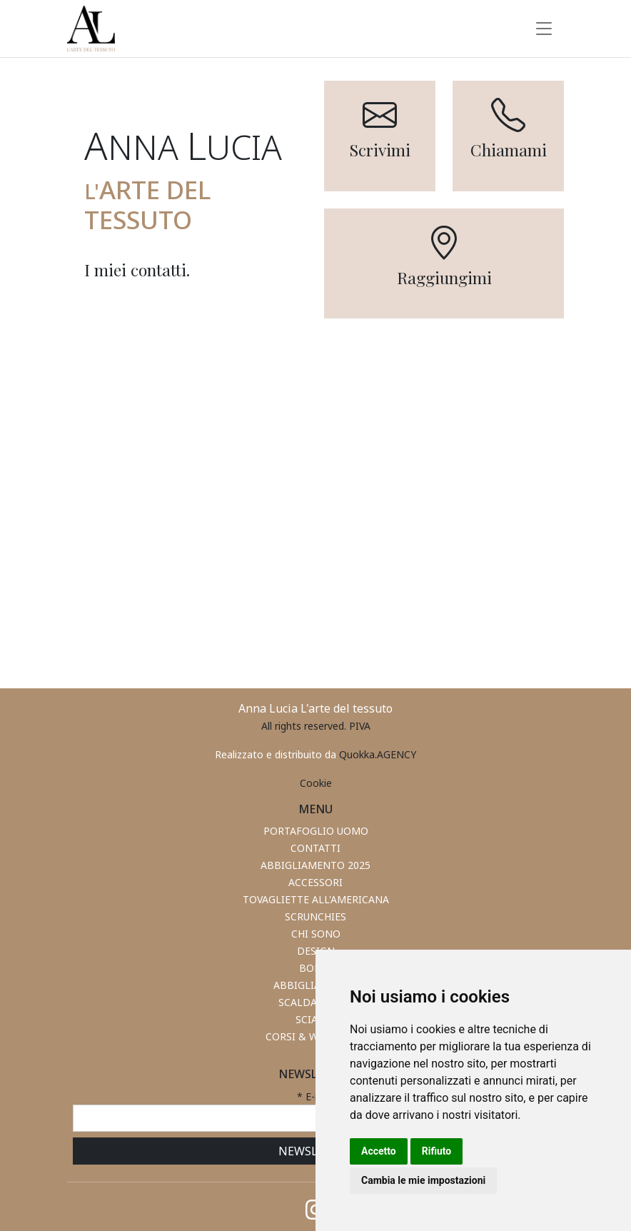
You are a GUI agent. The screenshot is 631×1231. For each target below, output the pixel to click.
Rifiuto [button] (437, 1151)
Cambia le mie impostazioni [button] (423, 1180)
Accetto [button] (378, 1151)
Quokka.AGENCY (377, 754)
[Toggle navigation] (544, 28)
